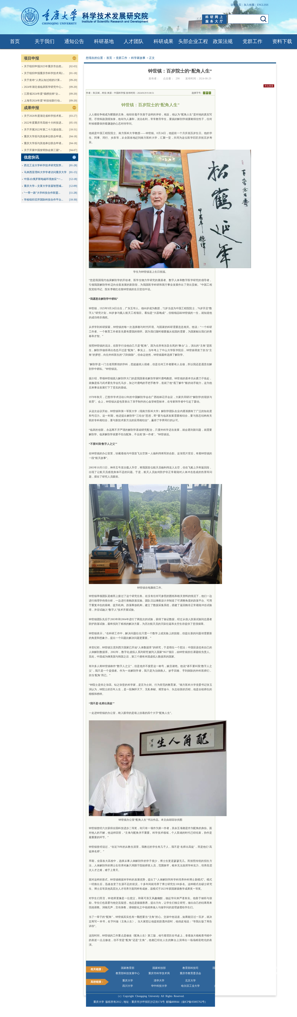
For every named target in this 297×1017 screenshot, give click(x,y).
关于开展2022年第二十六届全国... (43, 129)
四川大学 (127, 985)
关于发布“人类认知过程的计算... (43, 80)
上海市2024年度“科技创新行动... (43, 100)
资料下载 (282, 41)
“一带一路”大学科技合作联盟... (42, 192)
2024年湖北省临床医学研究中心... (43, 86)
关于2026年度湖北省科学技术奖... (43, 115)
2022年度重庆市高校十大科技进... (43, 122)
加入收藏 (249, 4)
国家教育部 (127, 968)
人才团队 (133, 41)
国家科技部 (159, 968)
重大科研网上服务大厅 (253, 973)
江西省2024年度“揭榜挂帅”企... (42, 93)
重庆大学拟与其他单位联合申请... (43, 136)
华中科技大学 (159, 985)
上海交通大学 (253, 980)
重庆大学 (127, 980)
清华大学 (159, 980)
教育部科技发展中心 (128, 973)
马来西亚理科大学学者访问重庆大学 (45, 172)
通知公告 (74, 41)
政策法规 (223, 41)
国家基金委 (253, 968)
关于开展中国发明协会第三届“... (43, 150)
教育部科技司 (190, 968)
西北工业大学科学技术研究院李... (43, 165)
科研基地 (104, 41)
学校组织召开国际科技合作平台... (43, 199)
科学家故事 (138, 57)
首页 (15, 41)
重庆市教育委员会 (190, 973)
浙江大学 (222, 980)
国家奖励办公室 (222, 968)
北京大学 (190, 980)
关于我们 (44, 41)
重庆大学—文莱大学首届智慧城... (43, 186)
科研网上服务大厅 (214, 19)
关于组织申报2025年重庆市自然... (43, 66)
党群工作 (252, 41)
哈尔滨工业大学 (190, 985)
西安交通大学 (253, 985)
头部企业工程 (193, 41)
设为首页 (236, 4)
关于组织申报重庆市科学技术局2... (44, 73)
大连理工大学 (222, 985)
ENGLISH (262, 4)
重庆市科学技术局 (159, 973)
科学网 (222, 973)
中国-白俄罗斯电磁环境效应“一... (43, 179)
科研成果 (163, 41)
